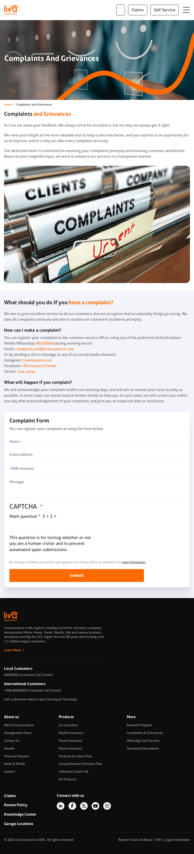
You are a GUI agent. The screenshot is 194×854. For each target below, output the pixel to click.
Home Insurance (70, 748)
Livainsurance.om (37, 360)
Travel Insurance (70, 741)
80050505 (11, 675)
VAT (158, 840)
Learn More (12, 650)
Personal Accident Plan (75, 756)
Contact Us (11, 741)
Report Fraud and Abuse (135, 840)
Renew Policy (15, 805)
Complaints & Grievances (145, 733)
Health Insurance (71, 733)
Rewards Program (139, 725)
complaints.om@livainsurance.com (44, 349)
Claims (10, 796)
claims (138, 10)
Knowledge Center (20, 814)
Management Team (17, 733)
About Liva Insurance (19, 725)
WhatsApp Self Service (143, 741)
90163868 (44, 343)
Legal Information (133, 562)
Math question (23, 516)
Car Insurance (68, 725)
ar (120, 10)
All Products (67, 779)
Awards (9, 748)
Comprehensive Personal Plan (80, 764)
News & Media (14, 764)
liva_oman (27, 371)
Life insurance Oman (39, 366)
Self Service (164, 10)
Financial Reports (16, 756)
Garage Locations (18, 824)
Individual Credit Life (74, 771)
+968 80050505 (15, 690)
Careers (9, 771)
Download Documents (143, 748)
